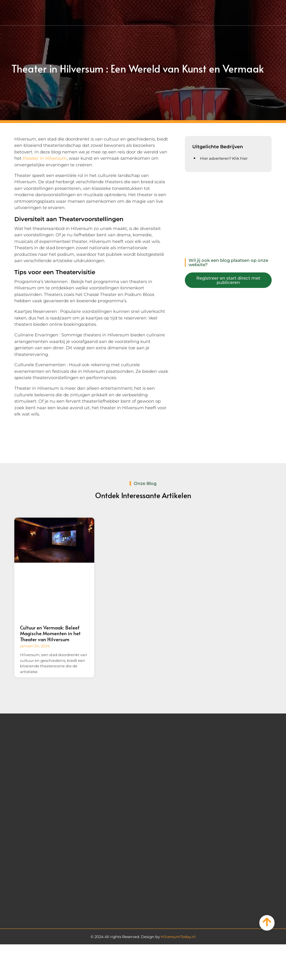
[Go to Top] (267, 922)
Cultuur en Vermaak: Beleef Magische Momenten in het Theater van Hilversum (50, 633)
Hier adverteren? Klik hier (224, 158)
